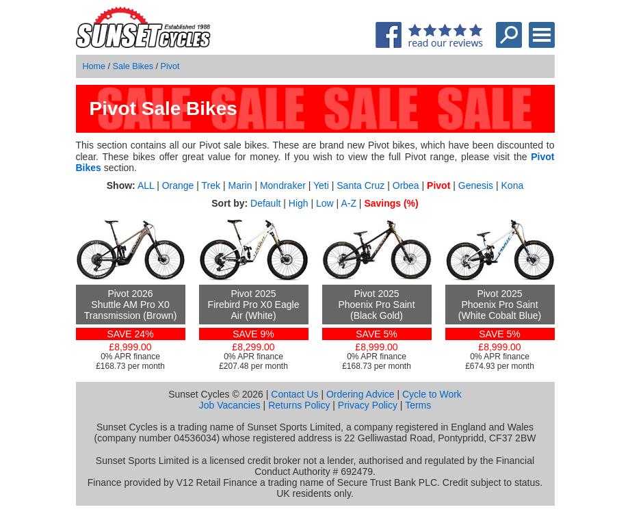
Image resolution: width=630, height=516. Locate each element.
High (299, 203)
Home (94, 66)
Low (325, 203)
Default (265, 203)
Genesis (475, 185)
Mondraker (283, 185)
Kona (512, 185)
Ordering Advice (360, 394)
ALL (145, 185)
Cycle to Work (432, 394)
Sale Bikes (133, 66)
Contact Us (294, 394)
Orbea (406, 185)
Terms (418, 405)
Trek (211, 185)
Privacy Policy (367, 405)
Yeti (321, 185)
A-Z (348, 203)
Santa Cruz (360, 185)
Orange (178, 185)
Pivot (170, 66)
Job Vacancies (230, 405)
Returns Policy (299, 405)
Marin (240, 185)
